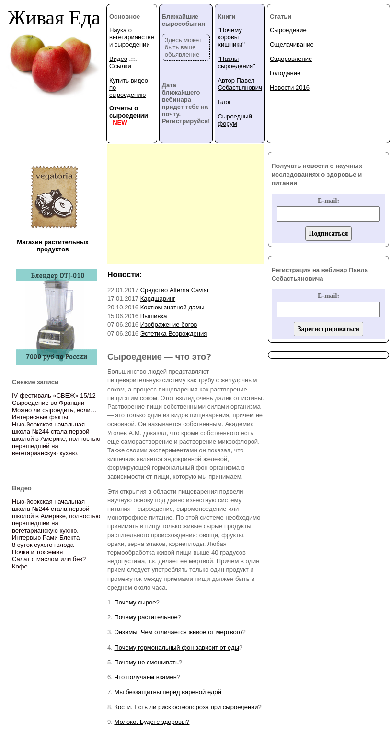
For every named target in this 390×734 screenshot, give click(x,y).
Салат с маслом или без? (49, 559)
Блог (224, 102)
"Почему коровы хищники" (231, 37)
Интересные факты (40, 417)
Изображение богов (168, 324)
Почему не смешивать (146, 662)
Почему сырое (135, 602)
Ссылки (120, 66)
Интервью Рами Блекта (46, 537)
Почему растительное (145, 617)
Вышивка (153, 316)
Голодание (285, 73)
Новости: (124, 275)
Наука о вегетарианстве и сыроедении (131, 37)
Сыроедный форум (235, 120)
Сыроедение (288, 30)
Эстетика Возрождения (173, 333)
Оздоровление (291, 58)
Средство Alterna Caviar (174, 290)
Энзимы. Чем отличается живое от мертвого (178, 632)
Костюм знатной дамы (172, 307)
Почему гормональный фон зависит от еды (176, 647)
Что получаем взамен (145, 677)
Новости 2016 (290, 87)
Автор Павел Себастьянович (240, 84)
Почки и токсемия (37, 552)
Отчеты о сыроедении (129, 112)
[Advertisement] (185, 204)
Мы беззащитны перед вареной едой (167, 692)
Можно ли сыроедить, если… (54, 410)
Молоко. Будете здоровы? (151, 721)
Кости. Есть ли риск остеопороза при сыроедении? (187, 706)
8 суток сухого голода (43, 544)
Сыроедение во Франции (48, 402)
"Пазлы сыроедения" (236, 62)
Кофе (20, 566)
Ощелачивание (292, 44)
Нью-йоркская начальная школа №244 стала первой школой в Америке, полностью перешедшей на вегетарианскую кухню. (56, 439)
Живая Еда (54, 18)
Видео (118, 58)
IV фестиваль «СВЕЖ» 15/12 (54, 395)
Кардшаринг (157, 298)
